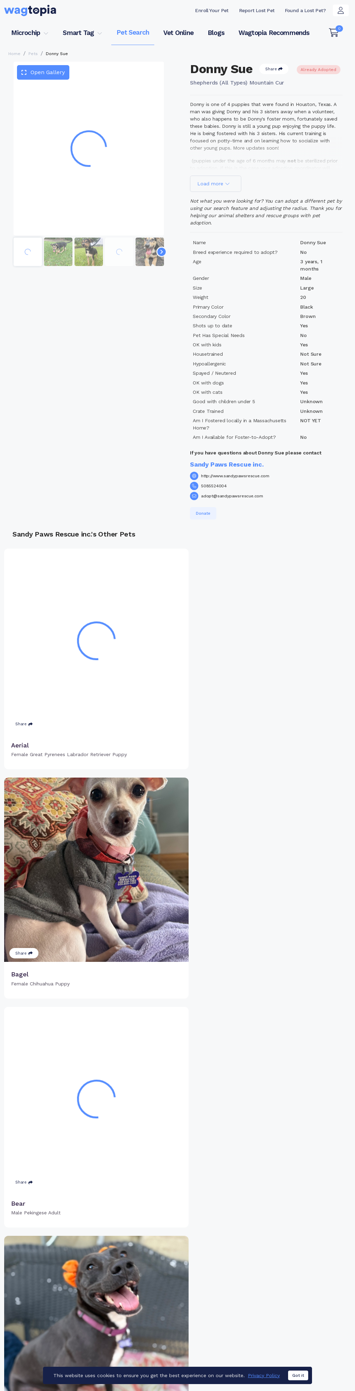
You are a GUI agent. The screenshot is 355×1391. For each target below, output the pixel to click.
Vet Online (178, 33)
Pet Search (132, 32)
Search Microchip (144, 1319)
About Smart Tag (222, 1323)
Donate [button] (203, 513)
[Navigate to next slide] (161, 252)
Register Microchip (145, 1308)
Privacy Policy (264, 1375)
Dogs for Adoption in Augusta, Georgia (49, 1365)
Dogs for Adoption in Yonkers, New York (245, 1355)
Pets (33, 53)
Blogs (216, 33)
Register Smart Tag (225, 1300)
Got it (298, 1375)
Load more (213, 183)
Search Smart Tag (224, 1312)
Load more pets (177, 1201)
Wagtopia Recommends (274, 33)
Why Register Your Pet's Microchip (152, 1293)
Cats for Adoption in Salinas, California (145, 1355)
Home (14, 53)
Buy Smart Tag (219, 1289)
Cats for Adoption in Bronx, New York (48, 1355)
